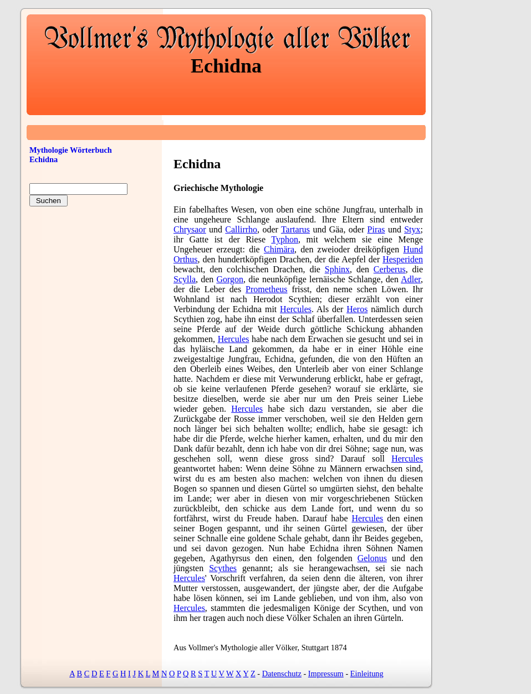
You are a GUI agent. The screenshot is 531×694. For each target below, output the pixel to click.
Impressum (326, 673)
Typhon (284, 239)
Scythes (223, 568)
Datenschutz (282, 673)
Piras (376, 229)
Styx (412, 229)
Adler (411, 279)
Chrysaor (189, 229)
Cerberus (390, 269)
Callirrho (241, 229)
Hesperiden (402, 259)
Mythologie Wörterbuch (70, 150)
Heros (356, 309)
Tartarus (295, 229)
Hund (413, 249)
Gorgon (229, 279)
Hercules (296, 309)
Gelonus (372, 558)
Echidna (43, 159)
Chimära (279, 249)
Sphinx (337, 269)
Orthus (185, 259)
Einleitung (367, 673)
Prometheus (267, 289)
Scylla (184, 279)
